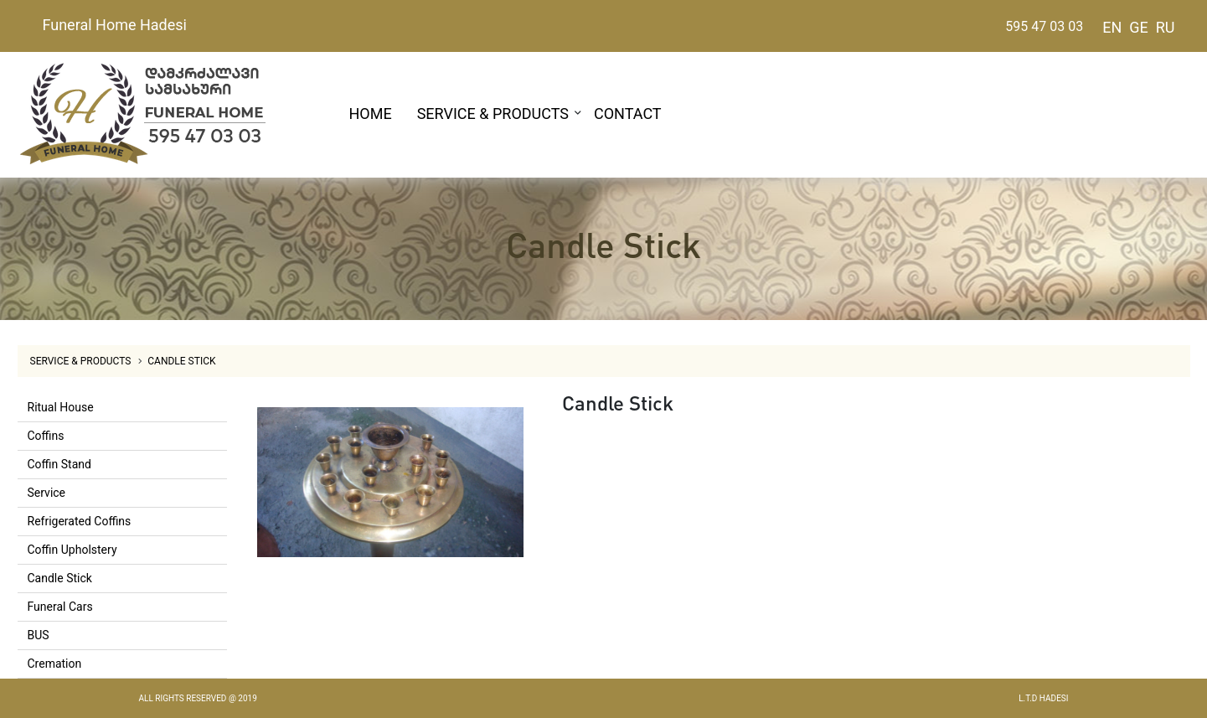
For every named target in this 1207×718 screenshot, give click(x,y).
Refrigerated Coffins (80, 521)
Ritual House (61, 407)
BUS (38, 635)
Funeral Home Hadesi (115, 25)
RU (1165, 27)
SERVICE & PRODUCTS (493, 113)
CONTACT (628, 113)
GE (1138, 27)
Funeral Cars (60, 606)
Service (47, 492)
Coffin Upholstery (72, 549)
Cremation (55, 663)
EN (1112, 27)
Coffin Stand (59, 464)
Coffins (46, 435)
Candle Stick (181, 361)
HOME (370, 113)
